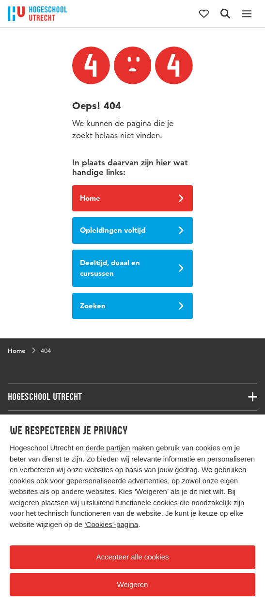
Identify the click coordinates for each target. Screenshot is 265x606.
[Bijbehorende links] (132, 397)
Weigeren (132, 584)
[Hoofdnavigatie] (246, 13)
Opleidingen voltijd (132, 230)
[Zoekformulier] (225, 13)
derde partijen (108, 448)
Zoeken (132, 305)
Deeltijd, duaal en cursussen (132, 268)
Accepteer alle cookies (132, 557)
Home (132, 198)
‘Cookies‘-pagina (111, 524)
